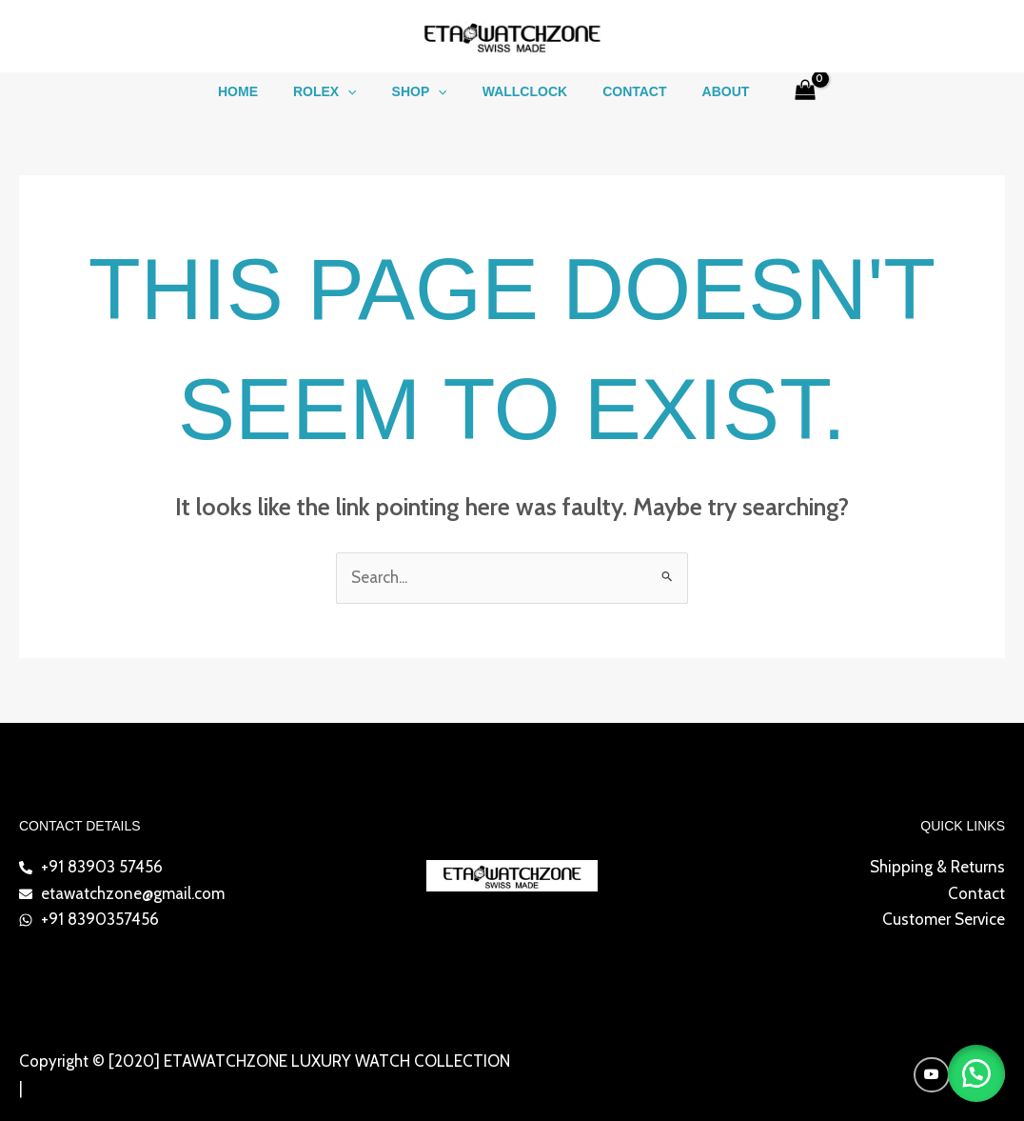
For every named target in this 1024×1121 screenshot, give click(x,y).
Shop (423, 91)
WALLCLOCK (520, 91)
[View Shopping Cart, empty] (779, 91)
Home (259, 91)
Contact (622, 91)
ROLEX (337, 91)
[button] (360, 91)
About (704, 91)
